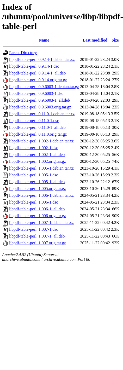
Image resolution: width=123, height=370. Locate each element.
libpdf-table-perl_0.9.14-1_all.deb (37, 73)
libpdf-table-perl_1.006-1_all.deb (37, 209)
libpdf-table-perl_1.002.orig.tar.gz (37, 161)
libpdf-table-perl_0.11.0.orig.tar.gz (38, 134)
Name (44, 40)
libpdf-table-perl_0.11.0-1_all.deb (37, 127)
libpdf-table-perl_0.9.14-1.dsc (34, 66)
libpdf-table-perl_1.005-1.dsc (33, 175)
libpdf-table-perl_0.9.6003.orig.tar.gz (40, 107)
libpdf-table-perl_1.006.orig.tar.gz (37, 215)
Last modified (95, 40)
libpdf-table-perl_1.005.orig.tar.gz (37, 188)
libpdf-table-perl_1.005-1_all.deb (37, 182)
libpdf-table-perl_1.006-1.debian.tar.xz (41, 195)
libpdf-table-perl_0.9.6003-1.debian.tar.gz (44, 86)
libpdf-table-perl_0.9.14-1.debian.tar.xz (42, 59)
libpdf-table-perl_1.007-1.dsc (33, 229)
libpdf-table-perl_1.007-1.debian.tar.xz (41, 222)
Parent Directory (23, 52)
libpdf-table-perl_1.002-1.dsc (33, 148)
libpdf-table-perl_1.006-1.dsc (33, 202)
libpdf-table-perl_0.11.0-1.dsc (34, 120)
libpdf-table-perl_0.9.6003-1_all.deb (39, 100)
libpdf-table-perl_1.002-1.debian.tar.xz (41, 141)
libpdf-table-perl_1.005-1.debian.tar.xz (41, 168)
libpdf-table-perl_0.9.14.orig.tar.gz (38, 80)
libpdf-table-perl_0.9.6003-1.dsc (36, 93)
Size (115, 40)
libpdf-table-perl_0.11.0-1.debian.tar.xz (42, 114)
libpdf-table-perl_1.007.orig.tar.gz (37, 243)
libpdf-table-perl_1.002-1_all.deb (37, 154)
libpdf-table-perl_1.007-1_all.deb (37, 236)
